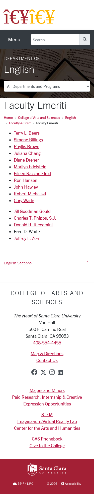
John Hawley (26, 186)
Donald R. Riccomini (33, 224)
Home (8, 117)
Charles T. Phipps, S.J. (35, 217)
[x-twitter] (43, 372)
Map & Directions (47, 353)
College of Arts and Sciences (39, 117)
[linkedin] (60, 372)
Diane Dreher (26, 159)
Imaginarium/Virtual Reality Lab (47, 421)
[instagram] (52, 372)
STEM (47, 414)
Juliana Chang (27, 153)
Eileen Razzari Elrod (32, 173)
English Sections (46, 262)
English (70, 117)
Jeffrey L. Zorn (27, 238)
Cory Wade (24, 200)
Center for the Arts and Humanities (47, 427)
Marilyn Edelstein (30, 166)
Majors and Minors (47, 390)
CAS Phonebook (47, 438)
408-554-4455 (47, 342)
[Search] (55, 39)
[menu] (14, 39)
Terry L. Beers (27, 132)
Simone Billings (28, 139)
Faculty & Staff (20, 123)
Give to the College (47, 445)
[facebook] (34, 372)
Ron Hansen (25, 180)
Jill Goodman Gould (32, 211)
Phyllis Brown (26, 146)
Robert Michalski (30, 193)
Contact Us (47, 360)
